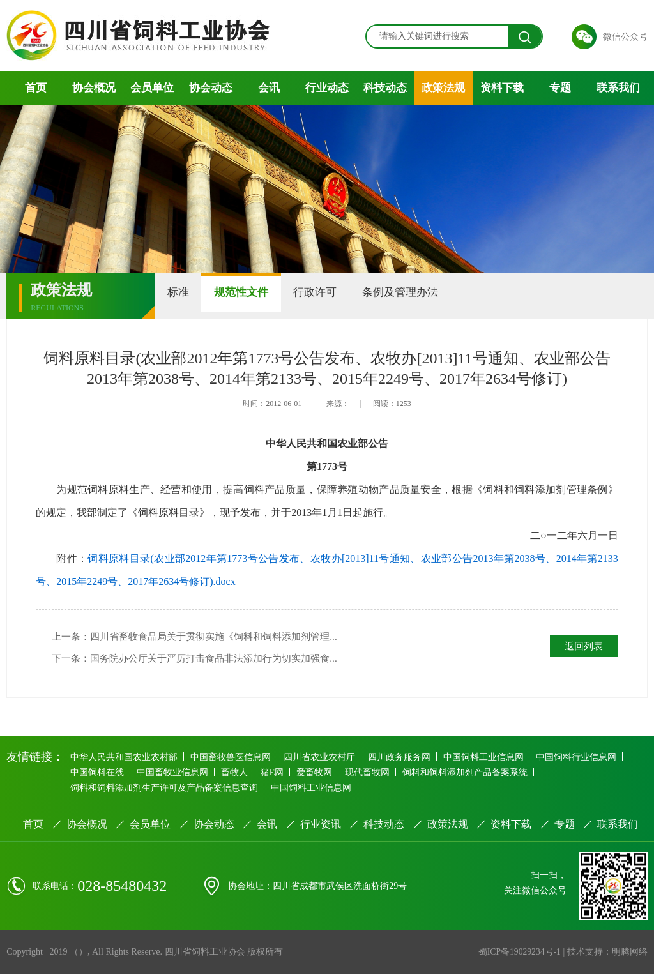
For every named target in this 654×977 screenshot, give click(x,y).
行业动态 (327, 88)
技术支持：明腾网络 (607, 955)
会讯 (269, 88)
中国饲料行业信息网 (591, 759)
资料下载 (502, 88)
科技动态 (385, 88)
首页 (36, 88)
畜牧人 (240, 775)
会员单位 (152, 88)
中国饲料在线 (98, 775)
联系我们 (618, 88)
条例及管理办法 (446, 296)
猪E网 (281, 775)
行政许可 (348, 296)
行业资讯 (320, 827)
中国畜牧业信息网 (176, 775)
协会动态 (210, 88)
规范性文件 (261, 296)
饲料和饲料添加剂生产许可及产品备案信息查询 (165, 790)
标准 (184, 296)
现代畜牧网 (382, 775)
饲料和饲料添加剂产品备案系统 (482, 775)
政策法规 (443, 88)
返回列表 (581, 646)
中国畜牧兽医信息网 (234, 759)
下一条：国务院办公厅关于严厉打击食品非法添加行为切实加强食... (204, 660)
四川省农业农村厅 (325, 759)
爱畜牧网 (326, 775)
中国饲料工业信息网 (495, 759)
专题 (560, 88)
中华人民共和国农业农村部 (125, 759)
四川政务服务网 (408, 759)
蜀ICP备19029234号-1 (518, 955)
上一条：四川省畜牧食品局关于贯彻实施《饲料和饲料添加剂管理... (204, 637)
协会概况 (94, 88)
